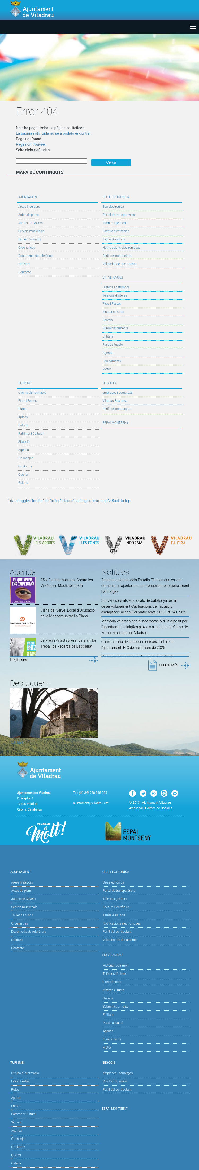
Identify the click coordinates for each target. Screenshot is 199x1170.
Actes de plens (28, 214)
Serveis (107, 319)
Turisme (57, 382)
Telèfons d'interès (114, 295)
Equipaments (111, 360)
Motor (106, 369)
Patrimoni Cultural (30, 433)
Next (94, 718)
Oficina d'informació (32, 392)
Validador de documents (119, 263)
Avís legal (136, 808)
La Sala (18, 742)
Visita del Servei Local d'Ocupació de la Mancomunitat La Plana (68, 613)
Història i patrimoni (115, 287)
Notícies (24, 263)
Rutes (22, 408)
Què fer (23, 474)
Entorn (23, 425)
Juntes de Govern (30, 222)
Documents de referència (35, 255)
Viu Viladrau (141, 277)
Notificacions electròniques (121, 247)
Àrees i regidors (29, 206)
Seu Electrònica (141, 196)
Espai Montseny (115, 422)
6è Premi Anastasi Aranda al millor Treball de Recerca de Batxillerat (68, 643)
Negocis (141, 382)
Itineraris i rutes (113, 311)
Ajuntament (57, 196)
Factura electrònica (115, 231)
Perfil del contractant (116, 255)
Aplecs (23, 416)
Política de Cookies (158, 808)
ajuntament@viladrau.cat (91, 803)
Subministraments (115, 328)
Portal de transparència (118, 214)
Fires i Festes (111, 303)
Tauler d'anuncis (29, 239)
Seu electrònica (113, 206)
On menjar (25, 457)
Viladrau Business (114, 400)
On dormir (25, 466)
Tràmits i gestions (114, 222)
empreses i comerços (117, 392)
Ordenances (26, 247)
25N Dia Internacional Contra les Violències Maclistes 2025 (67, 582)
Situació (23, 441)
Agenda (107, 352)
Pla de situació (112, 344)
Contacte (24, 272)
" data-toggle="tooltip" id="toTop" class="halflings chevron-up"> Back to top (69, 500)
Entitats (107, 336)
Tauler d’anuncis (113, 239)
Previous (14, 718)
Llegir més (18, 659)
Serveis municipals (31, 231)
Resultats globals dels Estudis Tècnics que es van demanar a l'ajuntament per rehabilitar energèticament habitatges (145, 585)
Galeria (23, 482)
